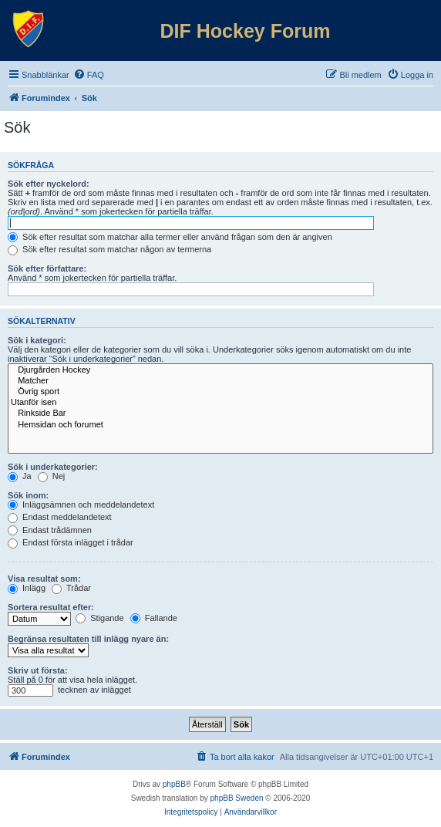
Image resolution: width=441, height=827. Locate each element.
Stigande (99, 618)
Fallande (153, 618)
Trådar (71, 587)
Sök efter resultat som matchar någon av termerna (109, 249)
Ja (20, 476)
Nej (52, 476)
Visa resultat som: (44, 578)
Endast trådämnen (50, 530)
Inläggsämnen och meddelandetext (81, 504)
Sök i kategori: (37, 340)
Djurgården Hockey (220, 370)
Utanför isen (220, 402)
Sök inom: (28, 495)
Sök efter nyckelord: (48, 183)
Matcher (220, 381)
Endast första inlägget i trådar (70, 542)
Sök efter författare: (47, 268)
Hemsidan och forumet (220, 425)
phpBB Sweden (237, 798)
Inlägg (26, 587)
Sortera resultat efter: (51, 607)
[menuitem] (88, 75)
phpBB (174, 784)
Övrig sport (220, 391)
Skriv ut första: (38, 670)
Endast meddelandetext (60, 517)
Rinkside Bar (220, 413)
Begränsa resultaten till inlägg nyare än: (88, 638)
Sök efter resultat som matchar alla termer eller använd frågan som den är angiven (170, 236)
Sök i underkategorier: (53, 466)
